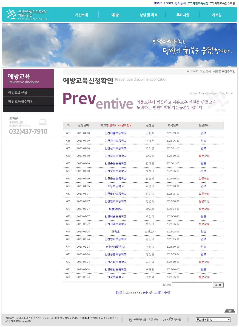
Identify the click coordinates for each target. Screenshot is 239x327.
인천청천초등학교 (116, 171)
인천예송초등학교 (116, 216)
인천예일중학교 (115, 246)
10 (144, 292)
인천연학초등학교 (116, 201)
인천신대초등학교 (116, 224)
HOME (158, 3)
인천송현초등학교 (116, 163)
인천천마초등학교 (116, 140)
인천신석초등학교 (116, 148)
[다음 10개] (153, 292)
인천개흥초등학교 (116, 133)
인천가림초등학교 (116, 261)
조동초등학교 (115, 186)
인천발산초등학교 (116, 193)
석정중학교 (115, 208)
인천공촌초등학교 (116, 254)
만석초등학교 (115, 277)
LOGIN (168, 3)
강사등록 (180, 3)
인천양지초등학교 (116, 239)
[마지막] (165, 292)
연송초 (115, 231)
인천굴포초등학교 (116, 155)
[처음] (120, 292)
